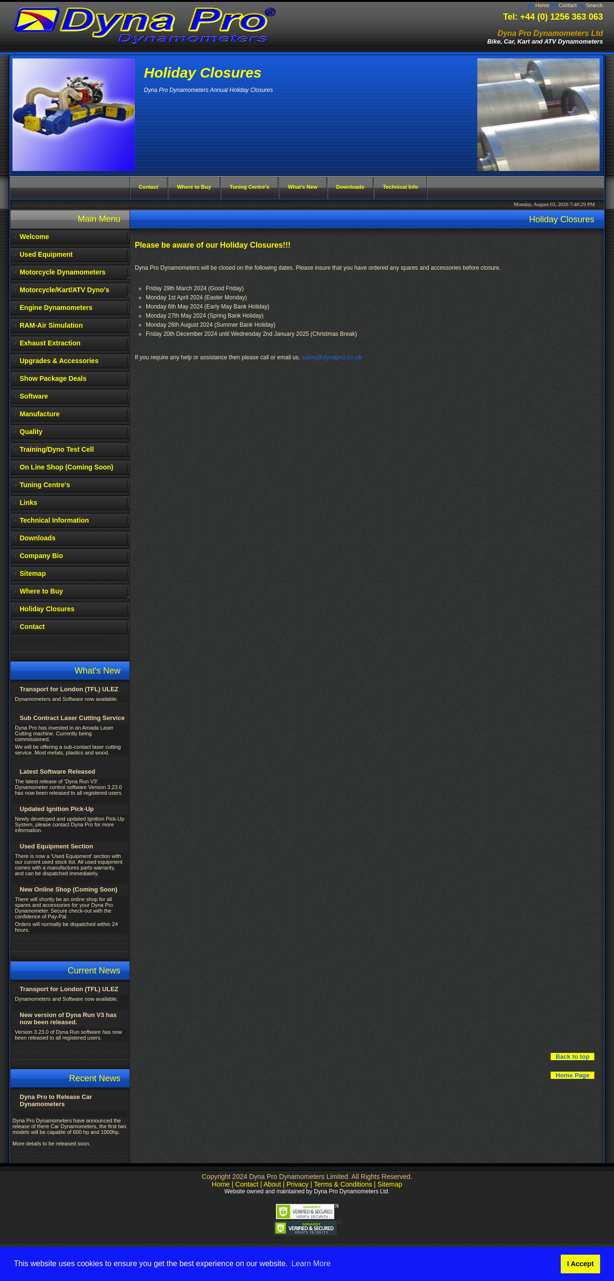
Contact (567, 5)
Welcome (34, 236)
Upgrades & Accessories (59, 361)
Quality (31, 431)
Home (542, 5)
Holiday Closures (47, 609)
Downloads (38, 538)
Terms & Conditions (343, 1184)
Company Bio (41, 556)
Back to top (572, 1056)
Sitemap (33, 573)
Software (34, 396)
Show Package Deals (53, 378)
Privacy (297, 1184)
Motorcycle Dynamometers (63, 272)
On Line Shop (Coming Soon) (66, 467)
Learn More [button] (311, 1263)
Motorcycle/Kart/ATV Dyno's (64, 290)
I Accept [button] (580, 1264)
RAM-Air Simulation (51, 325)
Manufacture (39, 414)
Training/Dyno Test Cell (57, 449)
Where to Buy (41, 591)
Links (28, 502)
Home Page (572, 1075)
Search (594, 5)
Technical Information (54, 520)
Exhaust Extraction (50, 343)
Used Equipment (46, 254)
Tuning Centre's (45, 485)
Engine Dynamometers (56, 307)
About (272, 1184)
